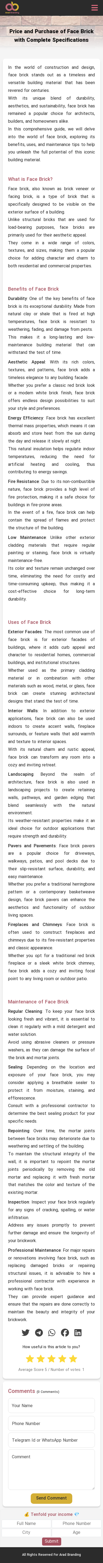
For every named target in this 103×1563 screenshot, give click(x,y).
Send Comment (51, 1498)
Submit (52, 1542)
